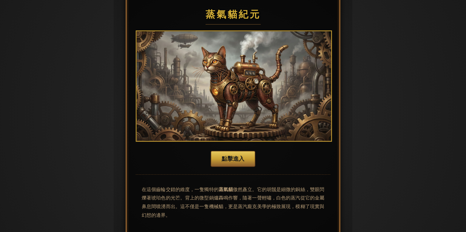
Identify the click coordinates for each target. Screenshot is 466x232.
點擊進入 (233, 159)
